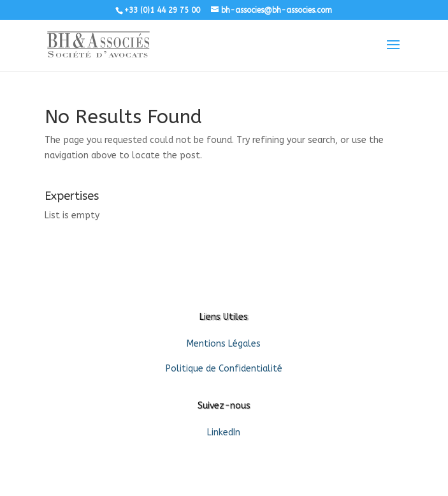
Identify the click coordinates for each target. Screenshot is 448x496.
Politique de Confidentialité (224, 368)
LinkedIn (223, 432)
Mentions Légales (224, 343)
